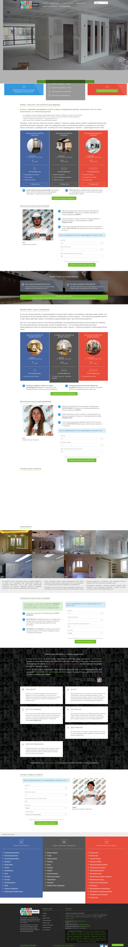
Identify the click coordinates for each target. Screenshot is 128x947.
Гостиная (50, 867)
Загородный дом (9, 882)
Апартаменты (8, 870)
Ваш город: (70, 630)
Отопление (93, 885)
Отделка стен (94, 852)
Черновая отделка (95, 873)
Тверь (68, 940)
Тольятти (73, 940)
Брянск (68, 932)
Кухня (49, 864)
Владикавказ (81, 932)
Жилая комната (52, 858)
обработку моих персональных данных (90, 261)
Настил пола (94, 855)
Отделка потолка (95, 858)
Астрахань (91, 931)
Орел (100, 936)
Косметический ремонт (11, 852)
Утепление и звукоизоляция (99, 894)
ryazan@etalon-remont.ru (80, 921)
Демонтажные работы (97, 870)
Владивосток (74, 932)
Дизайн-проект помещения (55, 885)
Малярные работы (96, 861)
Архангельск (85, 931)
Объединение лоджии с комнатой (100, 876)
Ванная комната (52, 852)
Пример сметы (35, 184)
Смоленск (93, 938)
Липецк (96, 934)
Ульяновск (90, 940)
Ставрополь (99, 938)
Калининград (79, 934)
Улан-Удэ (85, 940)
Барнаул (97, 931)
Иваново (104, 932)
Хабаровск (96, 940)
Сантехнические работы (97, 867)
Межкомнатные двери (97, 879)
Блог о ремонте (46, 929)
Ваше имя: (62, 240)
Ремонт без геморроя (50, 6)
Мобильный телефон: (65, 246)
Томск (77, 940)
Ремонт (45, 3)
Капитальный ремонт (11, 855)
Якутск (88, 941)
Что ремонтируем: (29, 811)
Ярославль (93, 941)
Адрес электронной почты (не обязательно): (71, 253)
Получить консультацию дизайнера (81, 460)
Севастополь (79, 938)
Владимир (87, 932)
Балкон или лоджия (53, 876)
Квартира (7, 861)
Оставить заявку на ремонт (46, 823)
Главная (44, 913)
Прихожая (50, 882)
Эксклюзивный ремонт (11, 858)
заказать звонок (73, 922)
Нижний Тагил (87, 936)
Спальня (50, 861)
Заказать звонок (118, 945)
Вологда (99, 932)
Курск (92, 934)
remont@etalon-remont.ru (85, 926)
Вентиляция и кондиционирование (101, 891)
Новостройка (8, 864)
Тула (81, 940)
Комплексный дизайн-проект (13, 891)
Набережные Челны (78, 936)
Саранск (73, 938)
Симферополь (86, 938)
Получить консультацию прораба (82, 265)
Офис (6, 885)
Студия (6, 867)
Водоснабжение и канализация (100, 888)
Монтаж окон (94, 897)
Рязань (67, 938)
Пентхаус (7, 876)
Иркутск (73, 934)
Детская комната (52, 873)
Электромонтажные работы (99, 864)
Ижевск (68, 934)
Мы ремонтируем (64, 6)
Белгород (102, 931)
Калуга (84, 934)
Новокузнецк (94, 936)
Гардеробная (51, 879)
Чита (84, 941)
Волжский (93, 932)
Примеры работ (81, 3)
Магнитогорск (102, 934)
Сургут (104, 938)
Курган (88, 934)
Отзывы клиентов (67, 3)
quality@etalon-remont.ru (83, 924)
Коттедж (7, 879)
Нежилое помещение (11, 888)
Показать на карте (69, 918)
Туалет (49, 855)
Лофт (6, 873)
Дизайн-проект (55, 3)
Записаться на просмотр (85, 641)
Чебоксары (102, 940)
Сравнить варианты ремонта (64, 198)
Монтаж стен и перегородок (99, 882)
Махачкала (69, 936)
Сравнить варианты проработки (64, 394)
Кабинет (49, 870)
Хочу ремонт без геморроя (107, 91)
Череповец (79, 941)
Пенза (103, 936)
